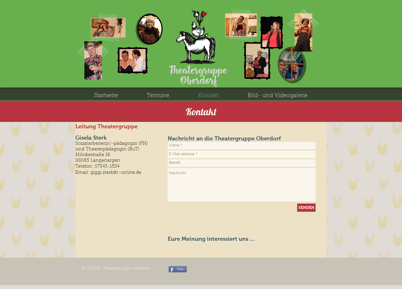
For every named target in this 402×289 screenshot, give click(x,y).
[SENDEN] (306, 208)
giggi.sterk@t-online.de (116, 172)
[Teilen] (178, 269)
